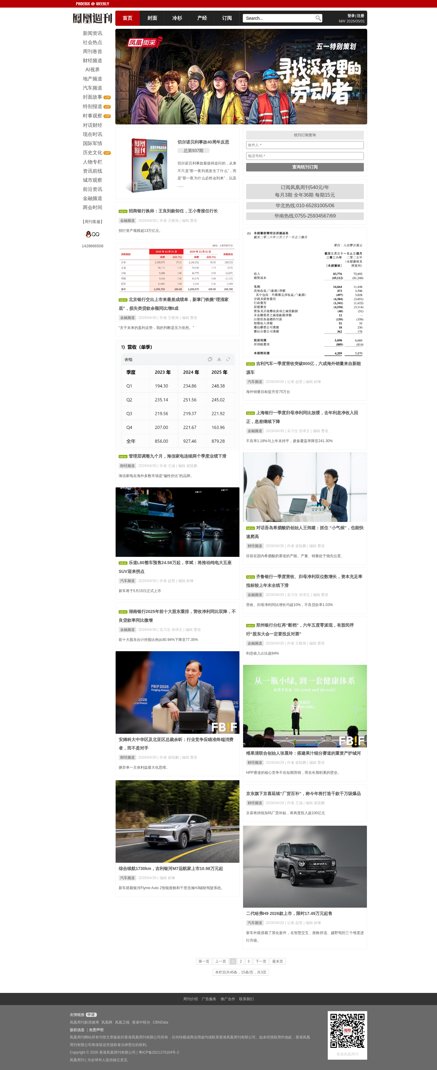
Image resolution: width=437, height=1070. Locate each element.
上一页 (220, 961)
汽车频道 (255, 382)
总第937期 (193, 150)
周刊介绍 (190, 999)
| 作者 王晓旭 (169, 220)
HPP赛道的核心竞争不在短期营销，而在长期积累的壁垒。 (293, 772)
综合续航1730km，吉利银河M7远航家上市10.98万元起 (171, 868)
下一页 (261, 961)
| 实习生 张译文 (298, 431)
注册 (360, 16)
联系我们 (246, 999)
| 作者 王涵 (167, 466)
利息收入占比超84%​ (262, 653)
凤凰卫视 (122, 1022)
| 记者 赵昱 (294, 382)
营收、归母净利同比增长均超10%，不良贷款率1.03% (289, 605)
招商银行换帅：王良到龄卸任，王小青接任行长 (173, 210)
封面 (152, 18)
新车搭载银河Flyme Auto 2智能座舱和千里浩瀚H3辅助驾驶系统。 (172, 888)
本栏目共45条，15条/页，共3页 (240, 972)
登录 (351, 16)
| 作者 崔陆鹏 (296, 546)
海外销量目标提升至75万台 (268, 392)
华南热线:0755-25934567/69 (305, 215)
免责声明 (96, 1030)
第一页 (203, 961)
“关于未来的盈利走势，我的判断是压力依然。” (156, 328)
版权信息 (77, 1030)
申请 (90, 1015)
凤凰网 (106, 1022)
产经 (202, 18)
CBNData (160, 1022)
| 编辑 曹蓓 (188, 220)
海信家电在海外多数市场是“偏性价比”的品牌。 (156, 476)
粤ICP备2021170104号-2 (159, 1052)
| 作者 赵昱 (167, 581)
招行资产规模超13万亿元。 (141, 231)
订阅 (227, 18)
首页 (127, 18)
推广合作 (228, 999)
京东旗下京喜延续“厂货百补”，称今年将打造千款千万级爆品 (303, 793)
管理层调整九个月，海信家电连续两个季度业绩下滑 (177, 456)
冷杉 (177, 18)
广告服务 (209, 999)
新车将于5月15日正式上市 (140, 591)
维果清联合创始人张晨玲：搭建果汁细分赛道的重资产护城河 (303, 753)
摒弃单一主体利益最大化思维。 (144, 767)
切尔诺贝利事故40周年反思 (203, 142)
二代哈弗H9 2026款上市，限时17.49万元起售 (289, 913)
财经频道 (127, 466)
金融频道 (127, 220)
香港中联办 (141, 1022)
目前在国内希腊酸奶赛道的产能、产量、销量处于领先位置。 (295, 556)
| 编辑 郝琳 (312, 382)
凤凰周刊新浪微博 (84, 1022)
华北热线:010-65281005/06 (305, 205)
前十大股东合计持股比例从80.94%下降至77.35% (158, 640)
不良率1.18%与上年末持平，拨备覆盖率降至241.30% (289, 441)
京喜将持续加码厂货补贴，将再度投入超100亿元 (285, 813)
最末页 (277, 961)
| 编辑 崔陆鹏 (186, 466)
